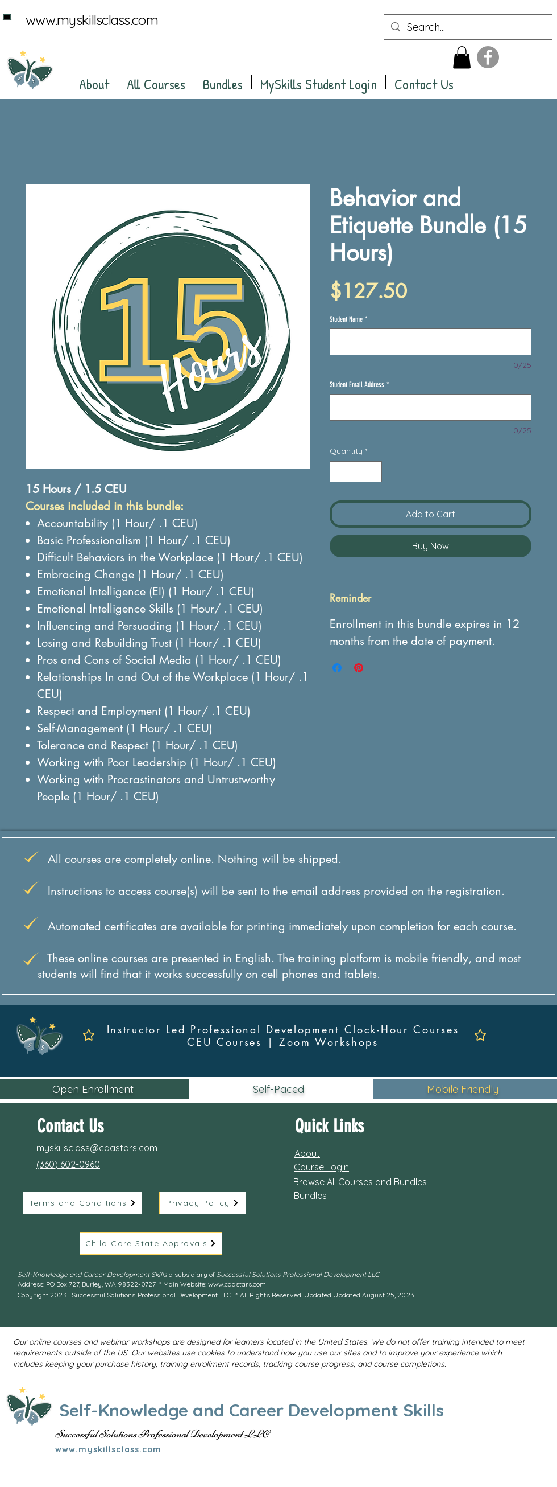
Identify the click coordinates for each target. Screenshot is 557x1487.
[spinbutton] (356, 472)
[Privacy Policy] (202, 1203)
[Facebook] (488, 57)
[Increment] (373, 472)
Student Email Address (359, 384)
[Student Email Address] (430, 407)
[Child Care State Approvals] (151, 1243)
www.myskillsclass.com (92, 19)
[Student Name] (430, 342)
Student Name (349, 319)
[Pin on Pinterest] (358, 668)
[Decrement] (338, 472)
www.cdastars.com (237, 1284)
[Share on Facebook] (337, 668)
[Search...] (467, 27)
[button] (461, 57)
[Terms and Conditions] (82, 1203)
